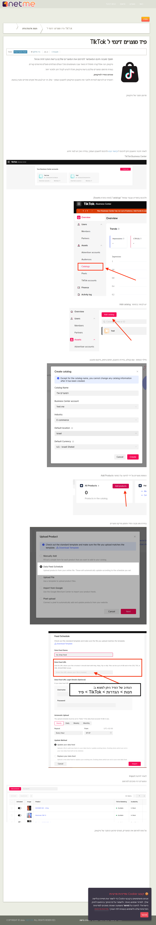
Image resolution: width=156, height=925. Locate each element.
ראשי (141, 4)
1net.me (29, 920)
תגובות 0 (55, 52)
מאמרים (132, 4)
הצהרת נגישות (85, 920)
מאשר (144, 914)
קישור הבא (113, 151)
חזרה (145, 19)
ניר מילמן (36, 52)
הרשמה (122, 4)
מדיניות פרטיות (101, 908)
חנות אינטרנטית (29, 28)
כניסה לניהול (111, 4)
